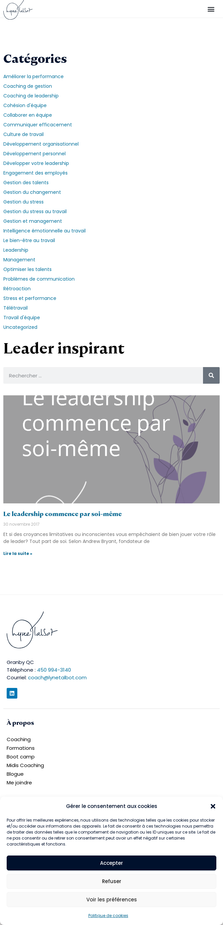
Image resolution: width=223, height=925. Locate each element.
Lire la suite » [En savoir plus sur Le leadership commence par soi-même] (17, 553)
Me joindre (19, 782)
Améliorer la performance (33, 76)
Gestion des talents (26, 182)
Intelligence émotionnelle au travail (44, 230)
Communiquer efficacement (37, 124)
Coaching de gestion (27, 86)
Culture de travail (23, 134)
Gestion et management (32, 221)
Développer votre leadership (36, 163)
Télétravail (15, 308)
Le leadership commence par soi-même (62, 514)
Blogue (15, 773)
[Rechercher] (211, 375)
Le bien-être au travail (29, 240)
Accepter (111, 862)
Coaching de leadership (31, 95)
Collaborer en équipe (27, 115)
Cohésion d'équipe (25, 105)
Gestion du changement (32, 192)
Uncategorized (20, 327)
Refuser (111, 881)
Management (19, 259)
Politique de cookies (108, 915)
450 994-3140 (54, 669)
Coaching (19, 739)
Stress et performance (29, 298)
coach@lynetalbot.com (57, 677)
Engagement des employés (35, 173)
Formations (21, 747)
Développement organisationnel (41, 144)
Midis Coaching (25, 765)
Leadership (15, 250)
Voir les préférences (111, 899)
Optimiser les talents (27, 269)
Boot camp (21, 756)
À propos (20, 723)
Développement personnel (34, 153)
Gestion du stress (23, 201)
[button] (213, 806)
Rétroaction (17, 288)
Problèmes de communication (39, 279)
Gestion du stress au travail (35, 211)
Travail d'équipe (21, 317)
